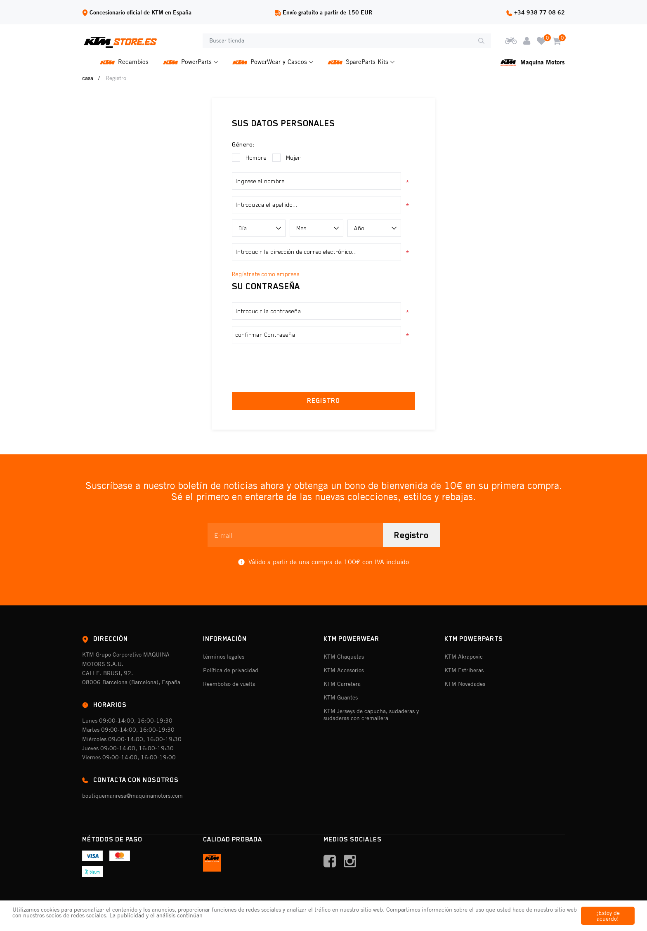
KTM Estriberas (464, 670)
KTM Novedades (464, 684)
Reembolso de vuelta (229, 684)
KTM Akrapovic (463, 656)
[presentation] (323, 366)
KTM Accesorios (344, 670)
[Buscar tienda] (337, 40)
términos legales (223, 656)
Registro (411, 535)
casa (87, 78)
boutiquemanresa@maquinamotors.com (132, 795)
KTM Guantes (341, 697)
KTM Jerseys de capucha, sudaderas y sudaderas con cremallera (371, 714)
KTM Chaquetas (344, 656)
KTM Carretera (342, 684)
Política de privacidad (230, 670)
